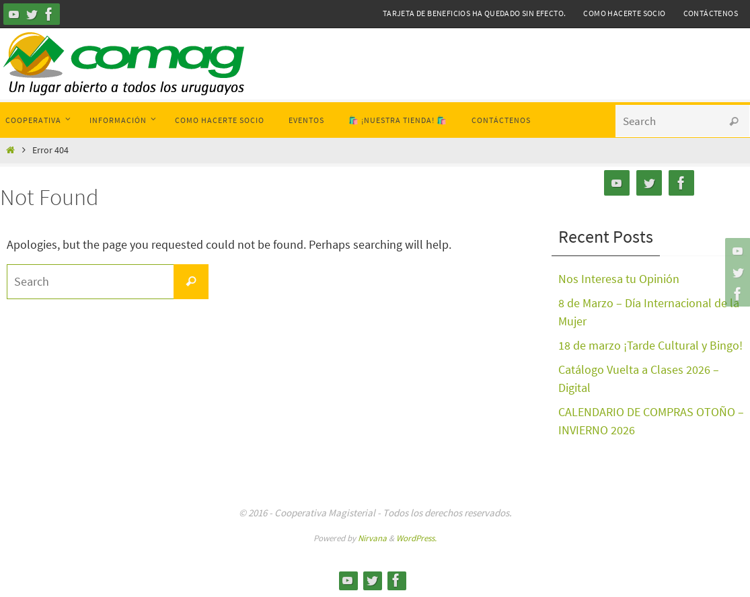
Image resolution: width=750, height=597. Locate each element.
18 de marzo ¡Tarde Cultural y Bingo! (650, 345)
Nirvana (372, 538)
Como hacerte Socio (624, 13)
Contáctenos (710, 13)
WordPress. (416, 538)
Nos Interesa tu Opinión (618, 278)
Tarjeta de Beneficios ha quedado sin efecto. (474, 13)
